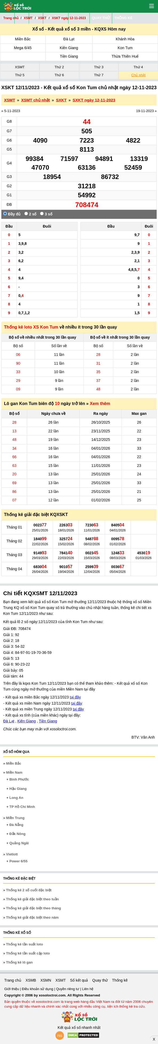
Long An (16, 798)
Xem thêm (100, 403)
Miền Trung (15, 818)
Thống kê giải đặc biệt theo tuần (32, 899)
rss (59, 1035)
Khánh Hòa (125, 39)
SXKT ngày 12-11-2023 (94, 100)
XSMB (31, 980)
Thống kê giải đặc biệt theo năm (32, 917)
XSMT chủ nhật (35, 100)
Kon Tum (125, 48)
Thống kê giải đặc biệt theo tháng (33, 908)
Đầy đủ (12, 214)
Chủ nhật (138, 75)
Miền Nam (14, 772)
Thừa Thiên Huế (125, 56)
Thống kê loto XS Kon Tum (31, 327)
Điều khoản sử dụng (38, 989)
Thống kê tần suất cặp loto (28, 953)
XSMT (20, 67)
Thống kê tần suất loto (24, 944)
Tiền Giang (69, 56)
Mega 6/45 (22, 48)
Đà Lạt (68, 39)
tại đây (75, 697)
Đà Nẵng (16, 825)
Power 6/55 (18, 861)
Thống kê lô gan (19, 962)
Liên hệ (87, 989)
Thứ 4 (138, 67)
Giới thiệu (12, 989)
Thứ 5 (20, 75)
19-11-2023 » (146, 111)
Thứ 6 (59, 75)
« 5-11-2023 (10, 111)
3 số (46, 214)
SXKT (61, 100)
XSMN (45, 980)
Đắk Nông (17, 834)
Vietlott (12, 854)
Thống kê (120, 980)
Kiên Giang (69, 48)
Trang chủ (12, 980)
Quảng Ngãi (19, 843)
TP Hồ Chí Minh (22, 807)
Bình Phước (19, 779)
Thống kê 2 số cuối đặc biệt (28, 890)
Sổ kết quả (79, 980)
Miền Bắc (23, 39)
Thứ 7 (98, 75)
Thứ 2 (59, 67)
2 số (30, 214)
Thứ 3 (98, 67)
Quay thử (100, 980)
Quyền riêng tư (68, 989)
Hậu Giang (18, 789)
